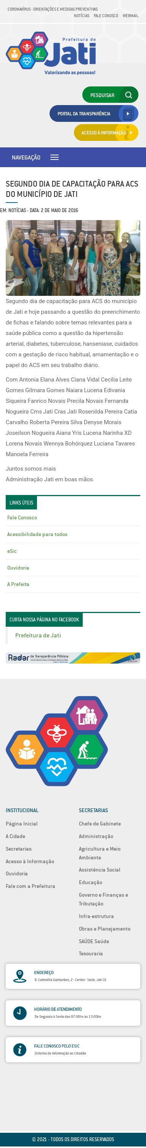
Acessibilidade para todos (37, 534)
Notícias (81, 15)
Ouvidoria (18, 567)
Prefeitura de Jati (38, 635)
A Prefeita (18, 584)
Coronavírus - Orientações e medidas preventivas (53, 9)
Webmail (130, 15)
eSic (12, 551)
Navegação (26, 157)
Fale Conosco (106, 15)
